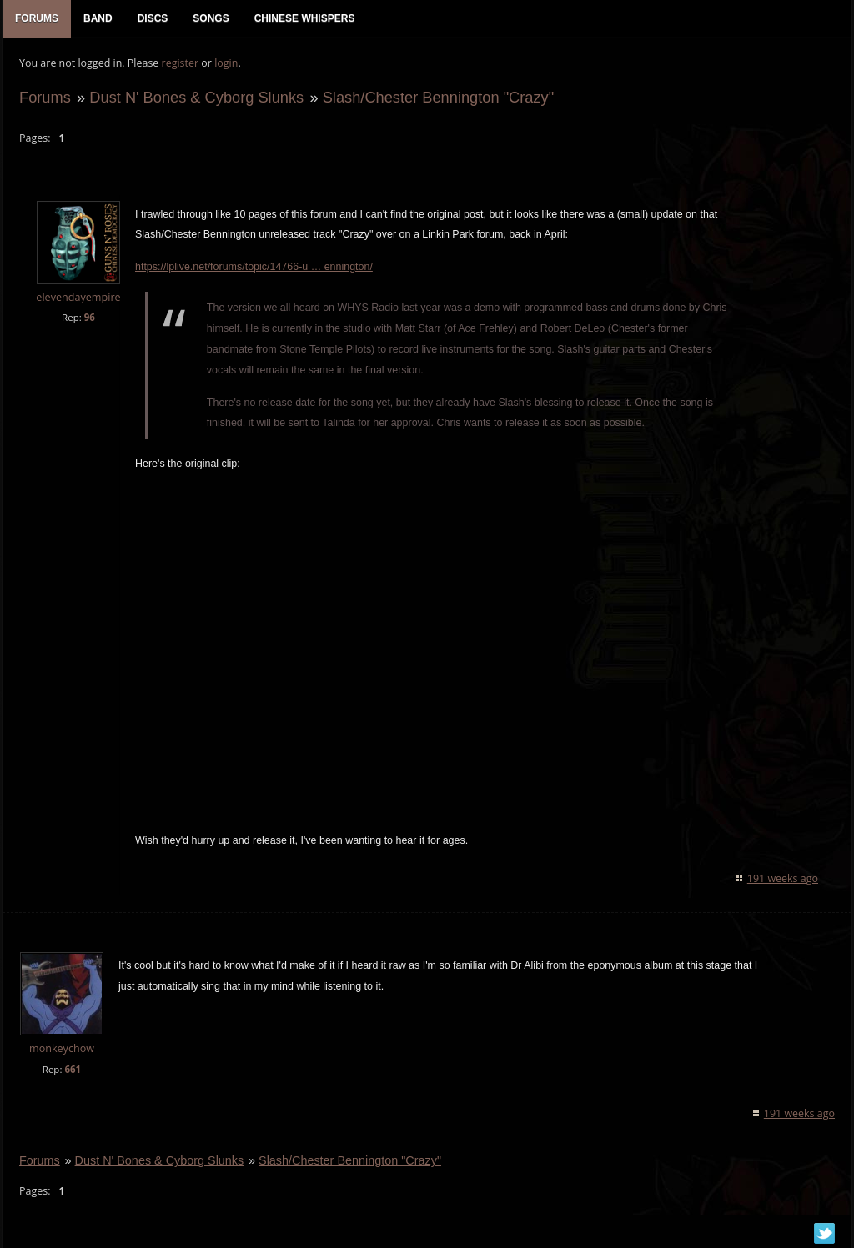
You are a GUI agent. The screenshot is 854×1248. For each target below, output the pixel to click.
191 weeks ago (782, 878)
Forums (45, 97)
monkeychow (61, 1048)
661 (72, 1069)
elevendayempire (78, 297)
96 (89, 317)
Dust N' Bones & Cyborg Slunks (196, 97)
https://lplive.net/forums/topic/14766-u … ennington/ (254, 267)
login (226, 63)
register (180, 63)
